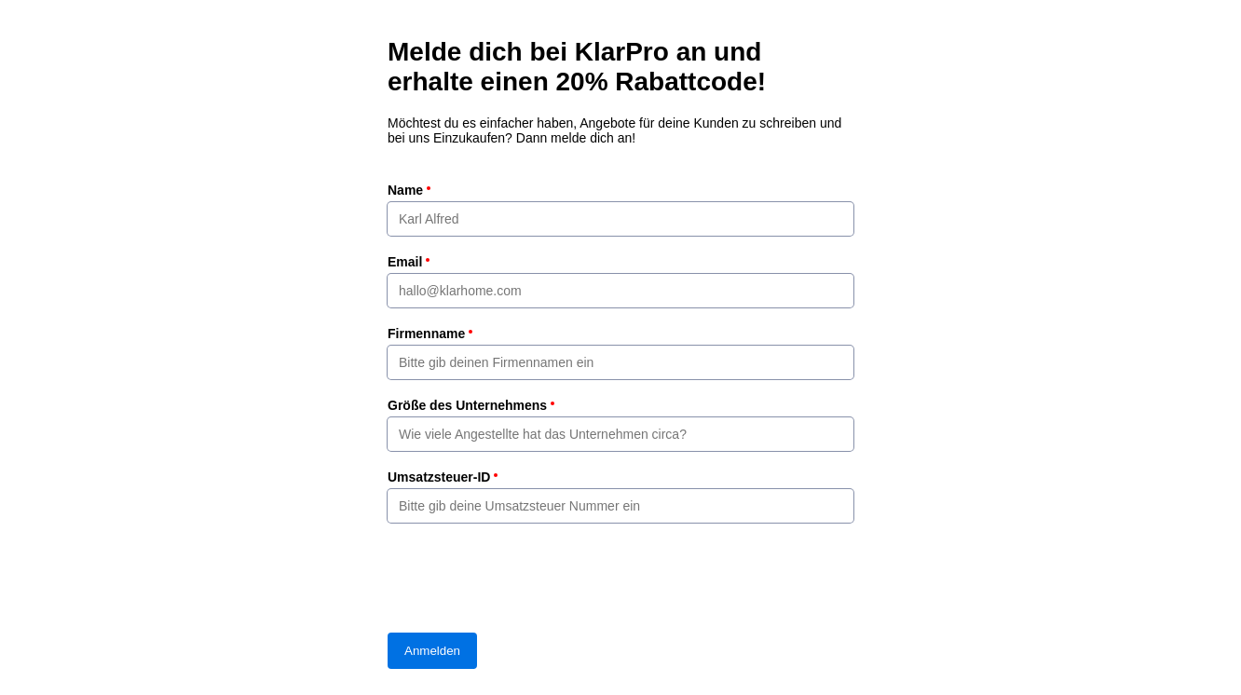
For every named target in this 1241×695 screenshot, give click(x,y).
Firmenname (426, 333)
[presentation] (529, 577)
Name (405, 190)
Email (405, 261)
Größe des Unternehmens (467, 405)
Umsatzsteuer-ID (439, 477)
